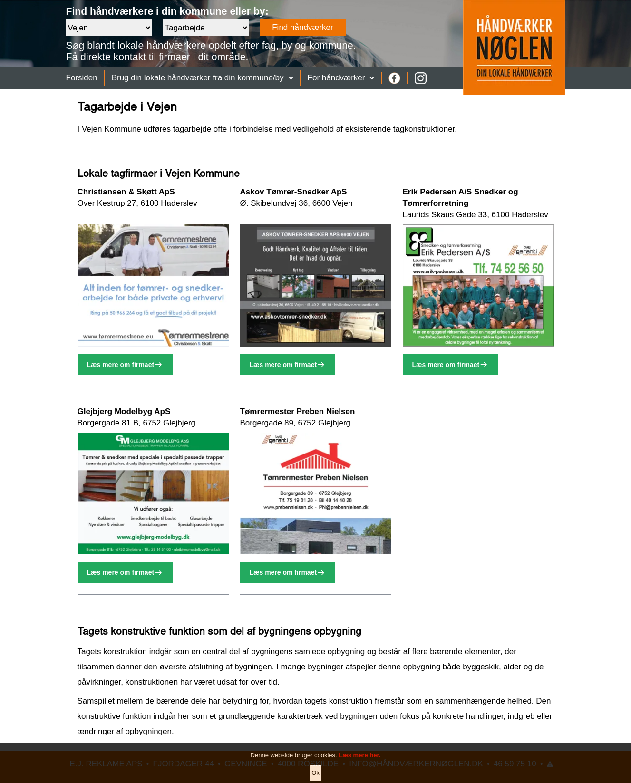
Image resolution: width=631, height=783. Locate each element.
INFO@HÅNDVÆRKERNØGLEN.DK (416, 763)
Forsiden (81, 77)
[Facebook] (394, 78)
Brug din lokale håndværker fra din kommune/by (202, 77)
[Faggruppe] (206, 27)
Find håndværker (302, 27)
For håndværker (341, 77)
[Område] (109, 27)
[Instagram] (421, 78)
